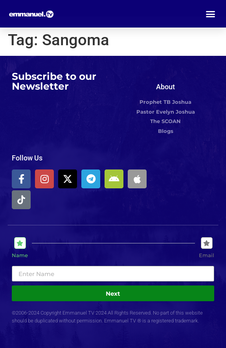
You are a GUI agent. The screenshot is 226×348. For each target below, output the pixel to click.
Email (206, 255)
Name (20, 255)
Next (113, 293)
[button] (210, 13)
